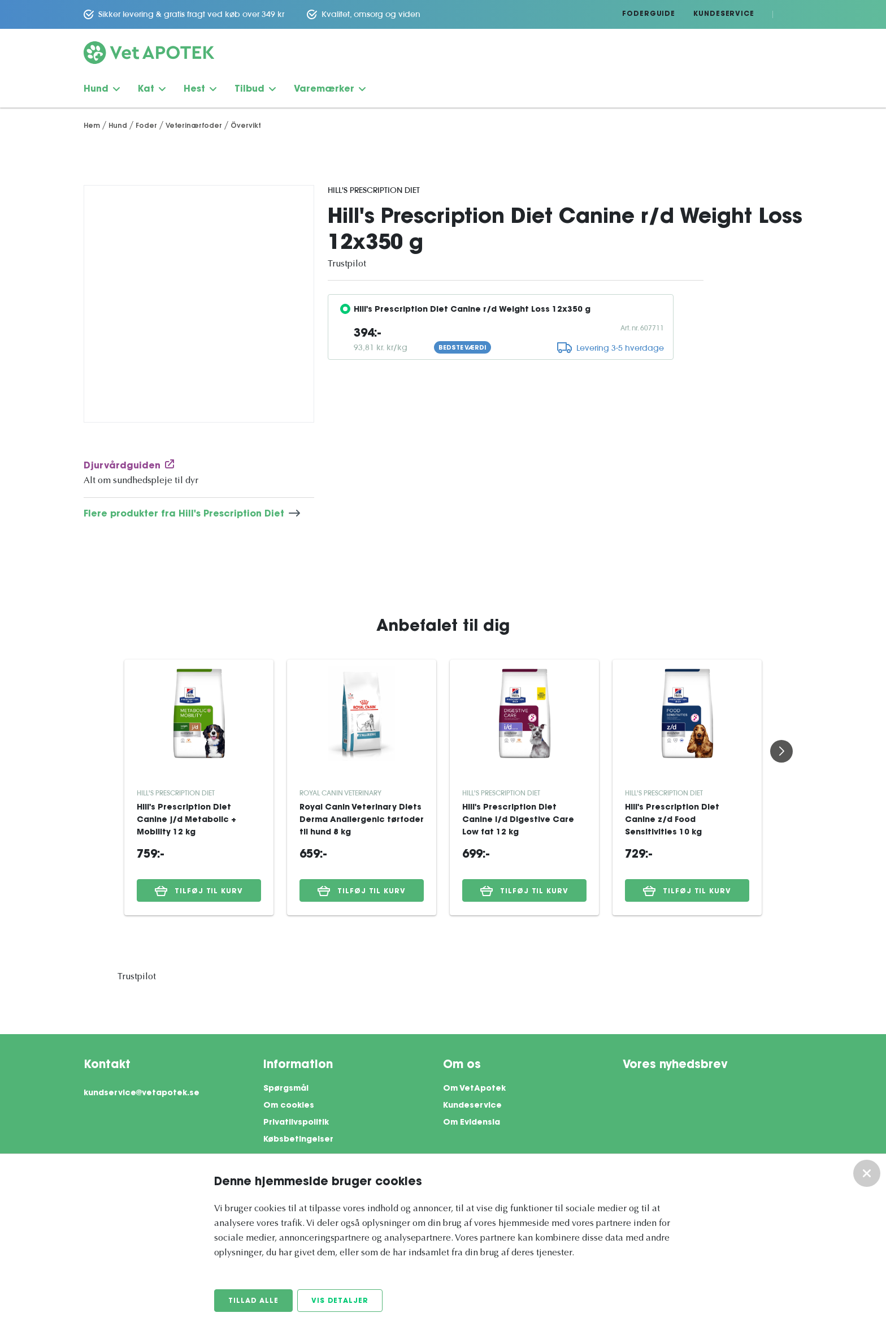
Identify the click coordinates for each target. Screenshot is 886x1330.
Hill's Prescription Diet (374, 190)
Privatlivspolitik (296, 1123)
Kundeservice (723, 14)
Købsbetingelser (298, 1140)
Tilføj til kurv (199, 891)
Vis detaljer (339, 1301)
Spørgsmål (286, 1089)
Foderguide (648, 14)
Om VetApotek (474, 1089)
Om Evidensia (471, 1123)
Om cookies (288, 1106)
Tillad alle (253, 1301)
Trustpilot (347, 264)
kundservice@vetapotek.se (141, 1093)
